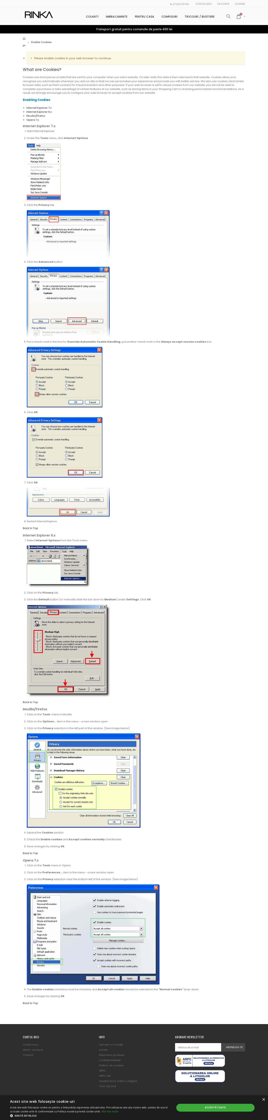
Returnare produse (111, 1055)
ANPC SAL (105, 1076)
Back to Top (30, 528)
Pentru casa (144, 17)
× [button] (263, 1099)
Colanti (92, 17)
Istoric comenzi (33, 1050)
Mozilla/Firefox (35, 116)
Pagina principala (24, 42)
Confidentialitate (110, 1060)
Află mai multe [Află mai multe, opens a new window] (109, 1111)
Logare (240, 4)
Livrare (103, 1050)
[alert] (134, 1107)
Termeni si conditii (111, 1045)
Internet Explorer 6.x (39, 112)
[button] (90, 1115)
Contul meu (203, 4)
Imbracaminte (117, 17)
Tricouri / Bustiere (200, 17)
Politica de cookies (111, 1065)
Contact (28, 1055)
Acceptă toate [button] (215, 1107)
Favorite (223, 4)
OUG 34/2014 (107, 1086)
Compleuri (169, 17)
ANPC (102, 1071)
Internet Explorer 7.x (38, 108)
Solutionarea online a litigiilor (118, 1081)
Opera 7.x (32, 120)
